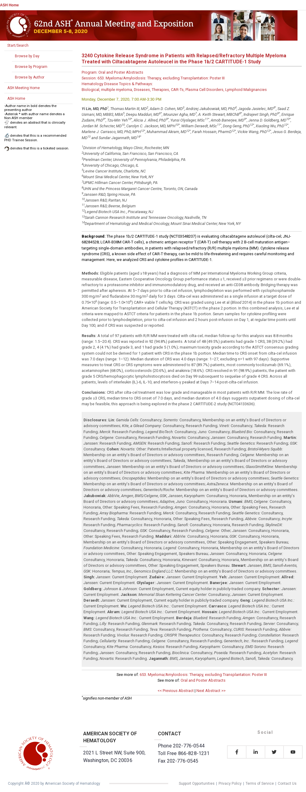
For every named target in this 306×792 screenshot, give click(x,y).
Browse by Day (27, 56)
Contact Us (287, 783)
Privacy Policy (230, 783)
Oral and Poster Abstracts (203, 680)
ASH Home (9, 5)
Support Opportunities (197, 783)
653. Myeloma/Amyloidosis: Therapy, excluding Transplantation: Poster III (203, 674)
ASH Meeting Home (23, 88)
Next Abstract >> (211, 690)
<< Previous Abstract (176, 690)
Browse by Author (29, 77)
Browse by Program (31, 67)
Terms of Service (260, 783)
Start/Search (18, 45)
